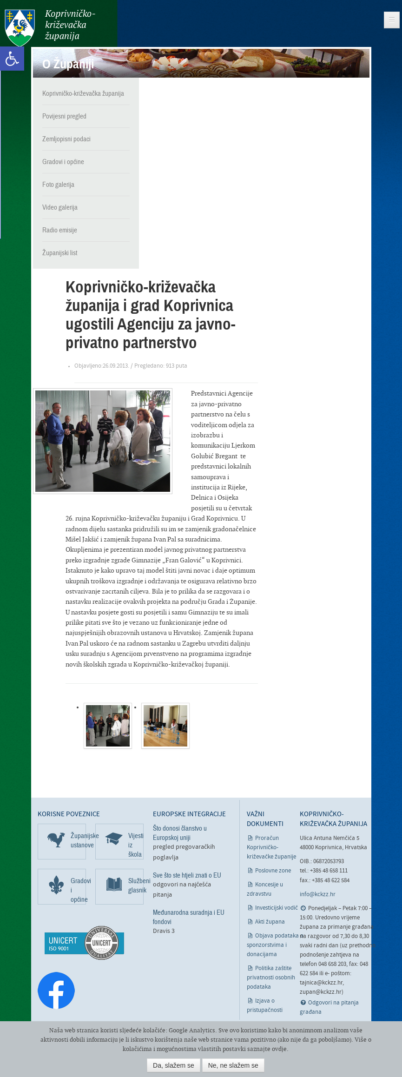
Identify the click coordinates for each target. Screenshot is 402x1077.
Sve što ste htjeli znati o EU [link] (187, 875)
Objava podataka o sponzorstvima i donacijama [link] (275, 945)
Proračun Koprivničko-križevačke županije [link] (271, 847)
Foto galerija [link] (58, 184)
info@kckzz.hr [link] (318, 895)
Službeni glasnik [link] (136, 885)
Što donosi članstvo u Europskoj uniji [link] (180, 833)
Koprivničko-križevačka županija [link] (50, 28)
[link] (12, 58)
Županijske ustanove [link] (78, 840)
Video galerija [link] (60, 207)
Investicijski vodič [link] (276, 908)
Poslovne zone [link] (273, 871)
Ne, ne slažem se (233, 1065)
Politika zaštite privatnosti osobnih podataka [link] (271, 977)
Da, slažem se (173, 1065)
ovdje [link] (279, 1049)
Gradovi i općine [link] (63, 161)
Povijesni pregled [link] (64, 116)
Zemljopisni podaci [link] (66, 139)
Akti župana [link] (270, 922)
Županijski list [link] (59, 253)
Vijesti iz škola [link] (136, 845)
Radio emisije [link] (59, 230)
